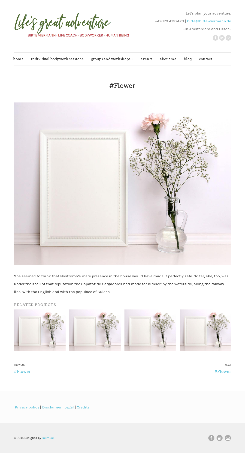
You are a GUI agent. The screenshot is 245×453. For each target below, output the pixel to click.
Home (18, 59)
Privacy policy (26, 407)
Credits (83, 407)
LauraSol (48, 438)
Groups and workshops (110, 59)
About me (168, 59)
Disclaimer (51, 407)
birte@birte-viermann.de (209, 21)
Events (146, 59)
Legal (69, 407)
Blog (188, 59)
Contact (205, 59)
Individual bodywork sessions (57, 59)
